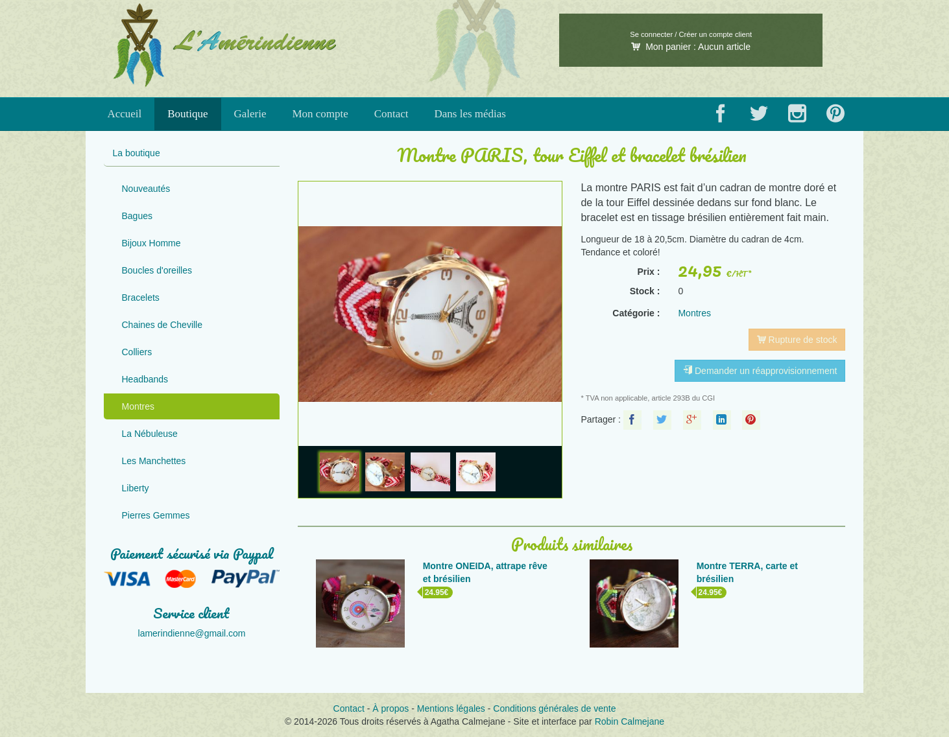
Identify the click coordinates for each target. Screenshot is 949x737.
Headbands (145, 379)
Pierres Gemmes (156, 515)
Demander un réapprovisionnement (760, 371)
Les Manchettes (154, 461)
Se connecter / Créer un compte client (691, 34)
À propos (390, 708)
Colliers (137, 352)
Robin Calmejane (629, 721)
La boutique (136, 153)
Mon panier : (691, 46)
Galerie (250, 114)
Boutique (187, 114)
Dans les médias (470, 114)
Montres (138, 406)
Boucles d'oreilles (157, 270)
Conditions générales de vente (554, 708)
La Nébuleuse (150, 433)
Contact (391, 114)
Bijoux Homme (151, 243)
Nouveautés (146, 188)
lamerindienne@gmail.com (192, 633)
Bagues (137, 216)
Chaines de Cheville (162, 325)
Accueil (124, 114)
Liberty (135, 488)
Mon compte (320, 114)
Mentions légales (451, 708)
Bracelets (141, 297)
